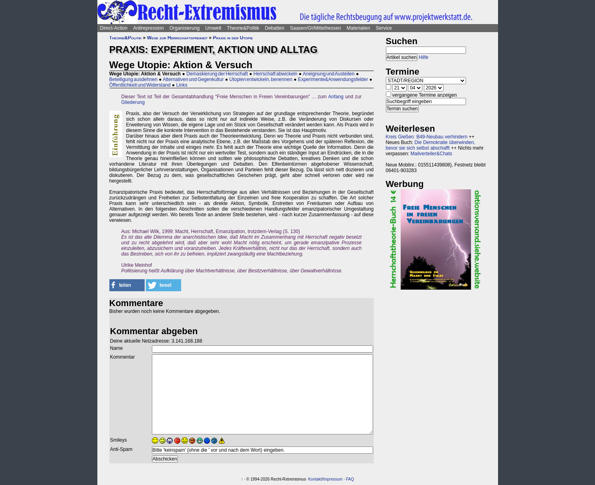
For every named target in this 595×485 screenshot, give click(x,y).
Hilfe (423, 57)
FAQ (350, 479)
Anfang (335, 96)
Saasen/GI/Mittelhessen (315, 28)
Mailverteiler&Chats (431, 153)
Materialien (358, 28)
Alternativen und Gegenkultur (193, 79)
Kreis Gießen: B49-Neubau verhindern (427, 137)
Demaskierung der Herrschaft (217, 74)
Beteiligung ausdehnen (133, 79)
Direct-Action (114, 28)
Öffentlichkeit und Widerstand (140, 85)
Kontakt (315, 479)
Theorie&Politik (243, 28)
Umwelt (213, 28)
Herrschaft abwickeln (275, 74)
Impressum (333, 479)
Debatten (274, 28)
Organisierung (184, 28)
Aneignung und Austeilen (328, 74)
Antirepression (148, 28)
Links (182, 85)
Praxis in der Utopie (233, 38)
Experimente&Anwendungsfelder (333, 79)
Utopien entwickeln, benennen (260, 79)
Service (384, 28)
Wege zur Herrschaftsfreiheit (177, 38)
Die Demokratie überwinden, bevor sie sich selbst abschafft (430, 145)
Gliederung (133, 102)
